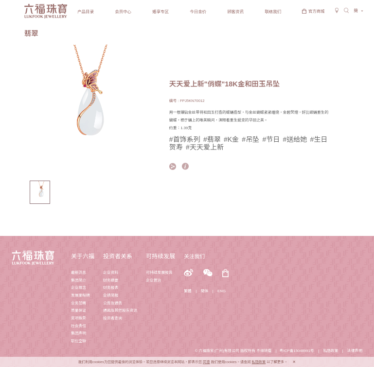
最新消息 (78, 272)
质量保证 (78, 310)
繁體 (188, 291)
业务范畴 (78, 303)
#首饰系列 (184, 139)
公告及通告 (112, 303)
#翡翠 (212, 139)
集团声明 (78, 333)
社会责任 (78, 326)
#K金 (231, 139)
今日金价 (198, 11)
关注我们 (194, 256)
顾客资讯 (235, 11)
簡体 (205, 291)
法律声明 (354, 351)
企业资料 (110, 272)
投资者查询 (112, 318)
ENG (221, 291)
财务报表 (110, 287)
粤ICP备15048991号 (297, 351)
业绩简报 (110, 295)
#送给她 (295, 139)
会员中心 (123, 11)
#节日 (271, 139)
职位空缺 (78, 341)
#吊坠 (250, 139)
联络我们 (273, 11)
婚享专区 (160, 11)
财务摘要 (110, 280)
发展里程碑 (80, 295)
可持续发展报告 (159, 272)
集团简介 (78, 280)
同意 (206, 362)
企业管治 (153, 280)
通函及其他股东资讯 (120, 310)
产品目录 (85, 11)
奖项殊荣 (78, 318)
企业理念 (78, 287)
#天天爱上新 (205, 147)
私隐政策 (330, 351)
